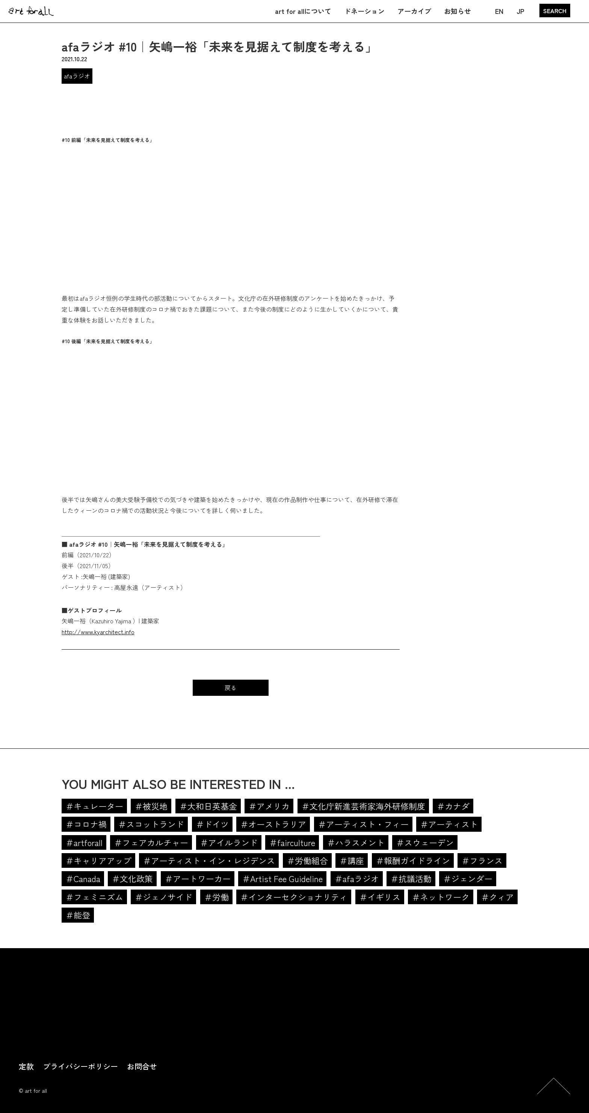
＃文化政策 (132, 878)
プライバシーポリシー (80, 1066)
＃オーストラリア (273, 824)
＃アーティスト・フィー (363, 824)
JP (520, 11)
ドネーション (364, 11)
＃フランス (482, 860)
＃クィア (497, 897)
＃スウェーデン (425, 842)
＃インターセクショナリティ (293, 897)
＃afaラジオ (356, 878)
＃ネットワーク (441, 897)
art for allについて (303, 11)
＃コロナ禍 (86, 824)
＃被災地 (151, 806)
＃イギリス (379, 897)
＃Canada (82, 878)
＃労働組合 (307, 860)
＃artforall (84, 842)
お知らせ (457, 11)
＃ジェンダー (467, 878)
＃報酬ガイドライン (413, 860)
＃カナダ (453, 806)
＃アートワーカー (198, 878)
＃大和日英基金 (208, 806)
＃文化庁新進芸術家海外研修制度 (363, 806)
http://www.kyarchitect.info (98, 631)
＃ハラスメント (356, 842)
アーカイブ (414, 11)
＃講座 (351, 860)
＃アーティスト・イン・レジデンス (209, 860)
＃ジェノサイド (163, 897)
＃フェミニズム (94, 897)
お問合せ (142, 1066)
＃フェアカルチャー (151, 842)
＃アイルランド (229, 842)
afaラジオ (77, 75)
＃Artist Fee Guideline (282, 878)
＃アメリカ (269, 806)
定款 (26, 1066)
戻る (231, 687)
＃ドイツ (212, 824)
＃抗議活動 (411, 878)
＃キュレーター (94, 806)
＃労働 (216, 897)
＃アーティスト (449, 824)
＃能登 (77, 915)
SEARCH (554, 10)
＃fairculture (292, 842)
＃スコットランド (151, 824)
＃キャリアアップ (98, 860)
